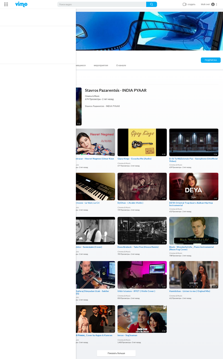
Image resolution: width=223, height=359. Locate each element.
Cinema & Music (44, 55)
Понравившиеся (79, 65)
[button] (209, 4)
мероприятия (104, 65)
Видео (22, 65)
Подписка (211, 60)
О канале (124, 65)
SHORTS (58, 65)
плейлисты (39, 65)
